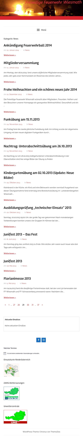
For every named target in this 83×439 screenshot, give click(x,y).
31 (32, 304)
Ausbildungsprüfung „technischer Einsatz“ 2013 (37, 208)
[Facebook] (38, 340)
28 (19, 304)
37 (38, 304)
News (27, 50)
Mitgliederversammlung (21, 63)
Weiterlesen (9, 55)
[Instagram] (44, 340)
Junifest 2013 (13, 261)
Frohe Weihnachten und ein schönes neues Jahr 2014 (40, 89)
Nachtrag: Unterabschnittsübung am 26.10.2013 (38, 146)
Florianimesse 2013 (17, 278)
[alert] (41, 353)
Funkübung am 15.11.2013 (22, 119)
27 (14, 304)
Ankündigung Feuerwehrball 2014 (28, 45)
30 (28, 304)
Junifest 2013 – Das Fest (20, 234)
